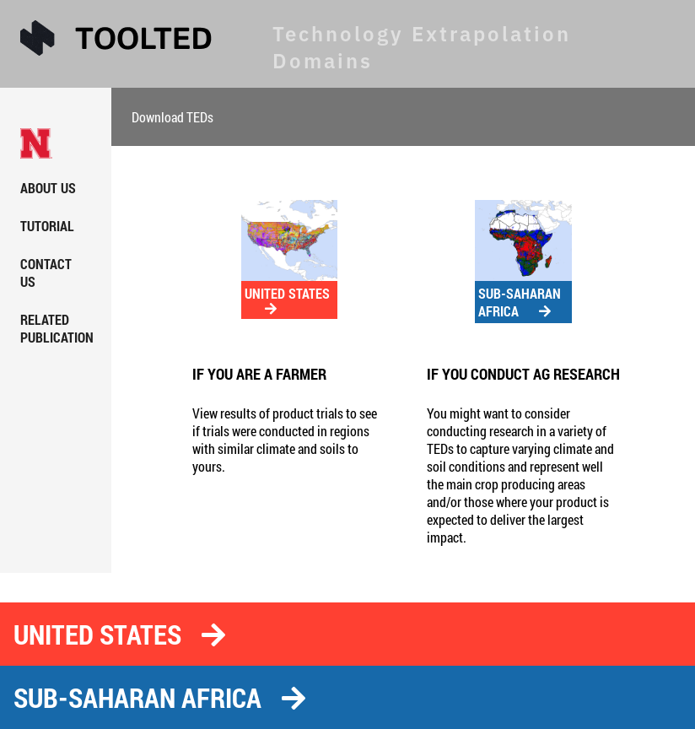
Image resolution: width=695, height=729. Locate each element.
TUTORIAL (47, 226)
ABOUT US (48, 188)
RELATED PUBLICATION (57, 328)
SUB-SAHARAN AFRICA (519, 302)
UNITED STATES (287, 300)
